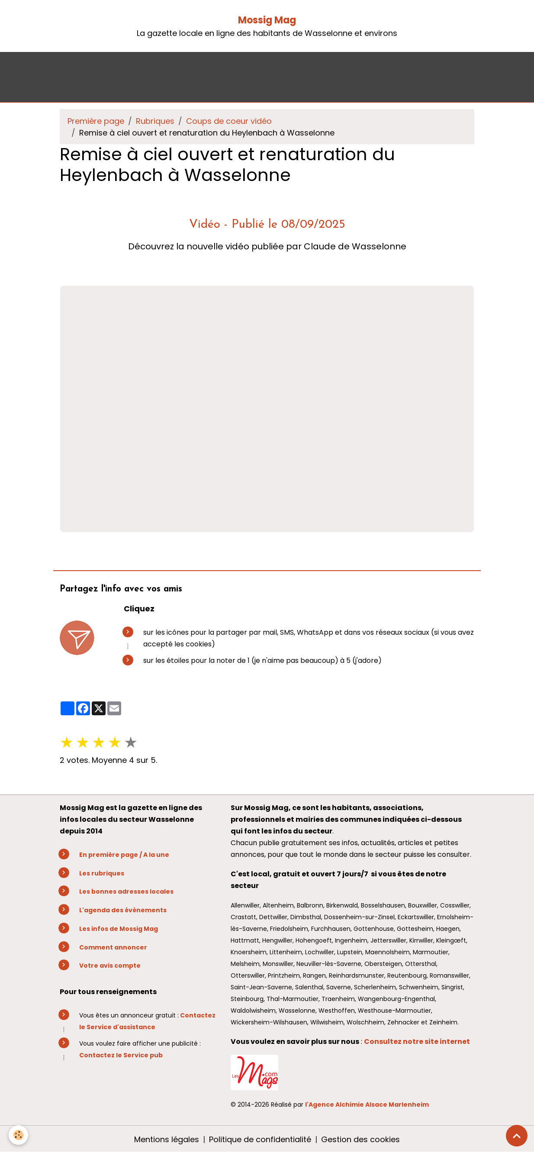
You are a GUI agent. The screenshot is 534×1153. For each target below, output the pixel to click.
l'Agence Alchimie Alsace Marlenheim (367, 1104)
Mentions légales (166, 1139)
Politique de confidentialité (260, 1139)
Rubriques (155, 121)
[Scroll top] (517, 1136)
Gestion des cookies (360, 1139)
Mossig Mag (267, 20)
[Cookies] (18, 1135)
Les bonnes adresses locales (126, 891)
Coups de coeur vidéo (229, 121)
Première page (96, 121)
